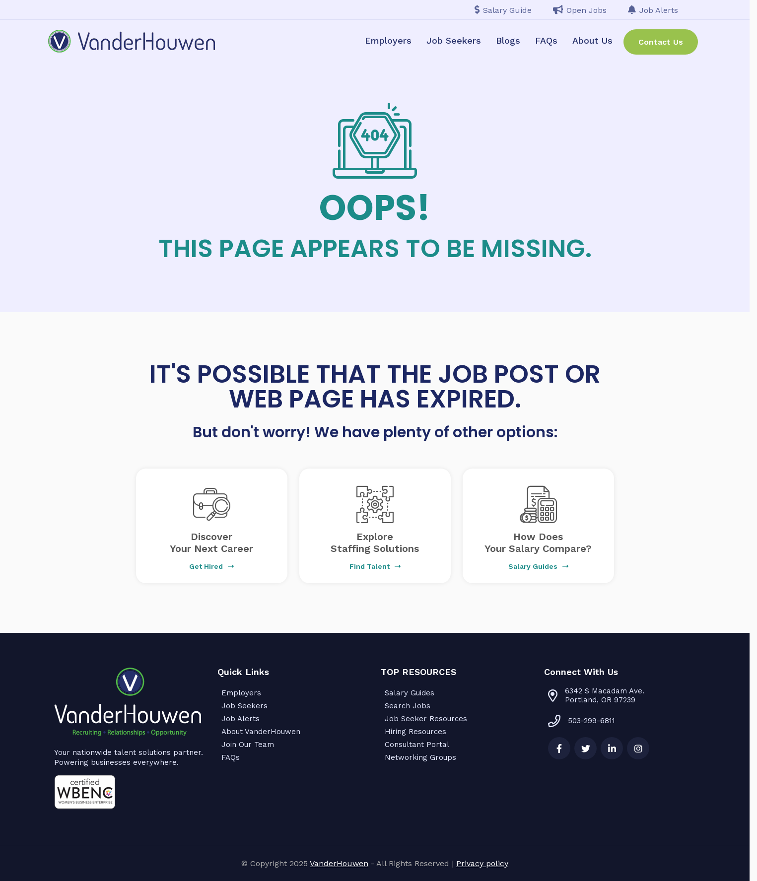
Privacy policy (482, 863)
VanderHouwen (339, 863)
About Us (592, 40)
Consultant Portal (417, 744)
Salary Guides (409, 692)
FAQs (546, 40)
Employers (388, 40)
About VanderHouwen (260, 731)
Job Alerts (653, 10)
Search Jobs (407, 705)
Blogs (508, 40)
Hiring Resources (415, 731)
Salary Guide (503, 10)
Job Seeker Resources (426, 718)
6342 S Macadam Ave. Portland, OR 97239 (604, 695)
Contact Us (660, 42)
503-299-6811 (581, 720)
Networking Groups (420, 757)
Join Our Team (247, 744)
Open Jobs (580, 10)
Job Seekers (453, 40)
